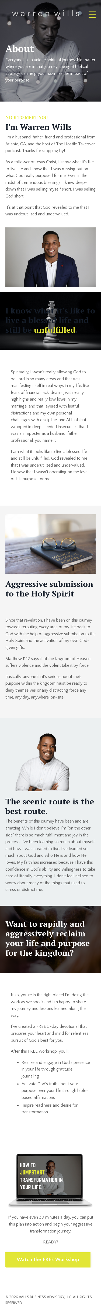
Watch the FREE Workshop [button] (48, 1259)
